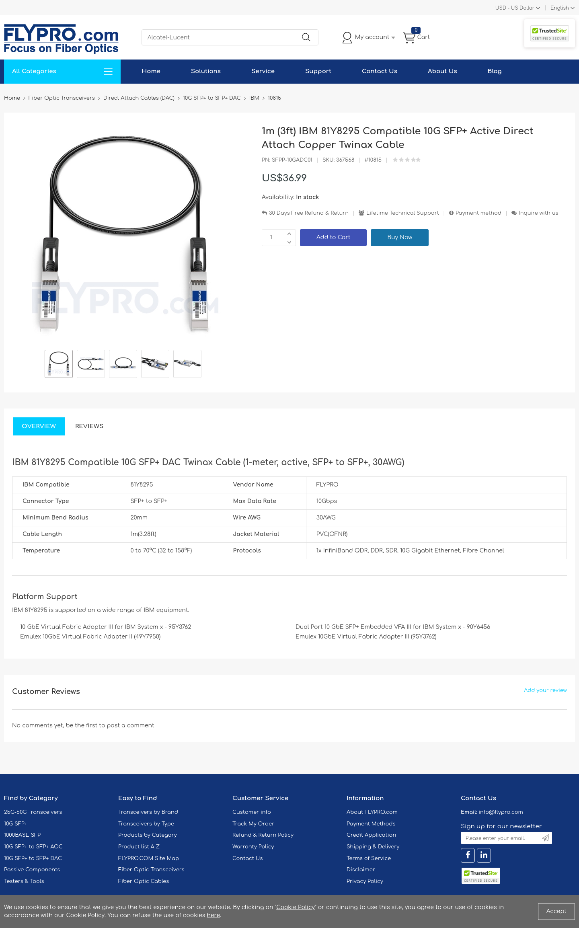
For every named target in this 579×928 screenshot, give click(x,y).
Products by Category (147, 835)
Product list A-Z (139, 847)
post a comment (130, 726)
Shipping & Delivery (373, 847)
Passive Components (32, 870)
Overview (39, 426)
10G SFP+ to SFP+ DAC (33, 858)
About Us (442, 71)
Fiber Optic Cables (143, 881)
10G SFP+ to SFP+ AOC (33, 847)
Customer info (251, 812)
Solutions (206, 71)
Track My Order (253, 824)
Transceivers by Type (146, 824)
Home (151, 71)
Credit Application (371, 835)
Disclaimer (361, 870)
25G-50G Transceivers (33, 812)
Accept (556, 911)
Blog (495, 71)
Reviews (89, 426)
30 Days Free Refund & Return (309, 213)
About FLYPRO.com (372, 812)
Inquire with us (538, 213)
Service (263, 71)
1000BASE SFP (22, 835)
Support (318, 71)
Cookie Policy (295, 907)
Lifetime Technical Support (402, 213)
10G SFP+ (15, 824)
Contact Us (379, 71)
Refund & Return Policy (263, 835)
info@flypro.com (500, 812)
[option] (59, 365)
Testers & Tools (24, 881)
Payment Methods (371, 824)
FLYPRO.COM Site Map (148, 858)
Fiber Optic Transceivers (151, 870)
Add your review (545, 690)
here (213, 915)
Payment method (478, 213)
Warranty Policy (253, 847)
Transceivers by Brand (148, 812)
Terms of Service (369, 858)
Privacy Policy (365, 881)
